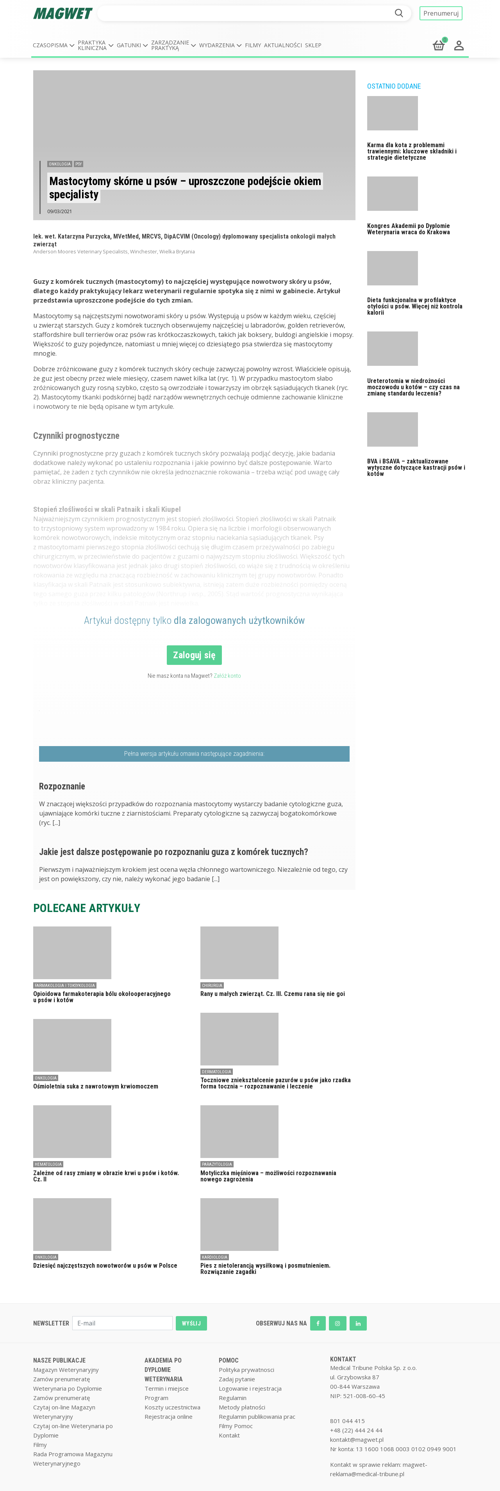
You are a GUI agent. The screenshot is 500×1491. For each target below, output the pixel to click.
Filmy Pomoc (236, 1426)
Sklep (313, 45)
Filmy (253, 45)
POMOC (229, 1360)
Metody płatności (242, 1407)
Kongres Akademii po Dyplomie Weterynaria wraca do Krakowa (408, 229)
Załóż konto (227, 675)
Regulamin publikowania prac (257, 1416)
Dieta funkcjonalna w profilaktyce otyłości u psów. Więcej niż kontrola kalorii (414, 306)
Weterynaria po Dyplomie (67, 1388)
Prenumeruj (441, 13)
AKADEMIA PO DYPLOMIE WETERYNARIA (164, 1370)
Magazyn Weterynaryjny (66, 1369)
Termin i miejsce (167, 1388)
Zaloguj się (194, 655)
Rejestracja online (169, 1416)
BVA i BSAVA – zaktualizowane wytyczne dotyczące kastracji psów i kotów (416, 467)
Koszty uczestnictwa (172, 1407)
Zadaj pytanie (237, 1379)
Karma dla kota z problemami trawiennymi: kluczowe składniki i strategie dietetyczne (412, 151)
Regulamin (232, 1398)
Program (156, 1398)
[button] (53, 45)
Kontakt (229, 1435)
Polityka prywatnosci (246, 1369)
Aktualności (283, 45)
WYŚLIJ (191, 1323)
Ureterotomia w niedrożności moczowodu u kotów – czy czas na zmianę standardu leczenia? (413, 387)
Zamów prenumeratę (61, 1379)
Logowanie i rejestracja (250, 1388)
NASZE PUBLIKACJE (59, 1360)
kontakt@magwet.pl (357, 1439)
